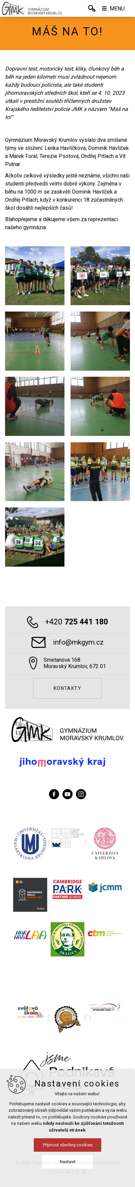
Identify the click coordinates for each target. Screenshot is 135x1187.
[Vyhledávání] (92, 8)
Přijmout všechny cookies (67, 1144)
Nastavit (68, 1161)
